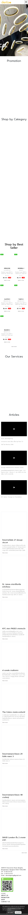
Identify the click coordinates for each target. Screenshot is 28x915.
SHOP (3, 900)
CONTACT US (5, 902)
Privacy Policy (21, 908)
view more (14, 346)
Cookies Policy (8, 909)
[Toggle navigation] (26, 2)
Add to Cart (7, 280)
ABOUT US (4, 895)
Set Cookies (10, 912)
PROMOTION (5, 897)
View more (5, 553)
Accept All (18, 912)
